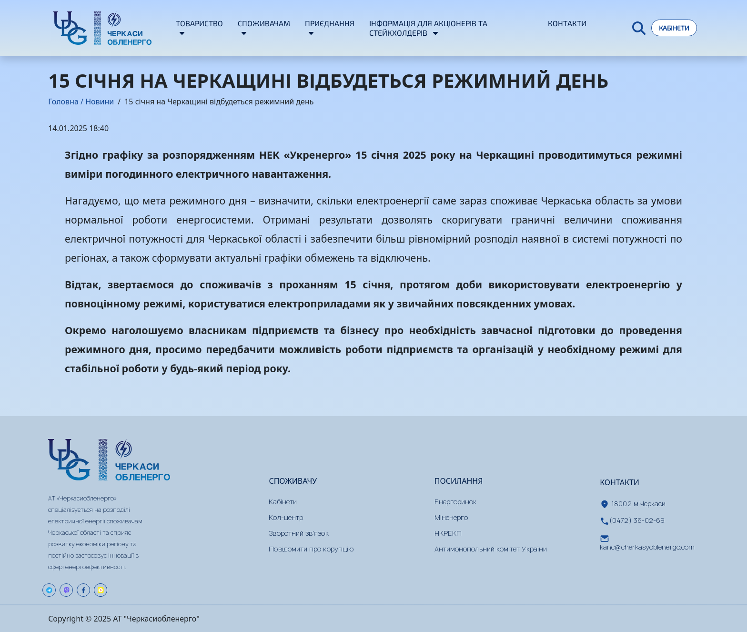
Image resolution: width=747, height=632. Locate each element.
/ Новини (96, 101)
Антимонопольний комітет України (490, 548)
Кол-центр (286, 517)
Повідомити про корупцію (311, 548)
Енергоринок (455, 501)
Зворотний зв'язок (298, 533)
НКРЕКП (448, 533)
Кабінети (674, 28)
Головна (63, 101)
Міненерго (451, 517)
